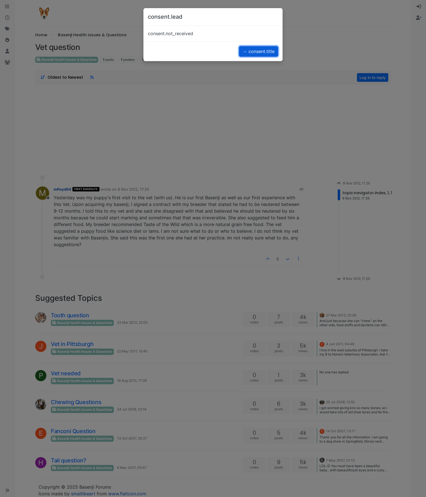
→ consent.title (258, 51)
